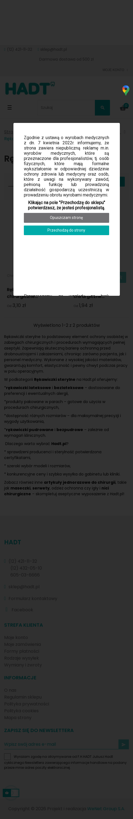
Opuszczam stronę (66, 217)
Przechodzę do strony (66, 230)
